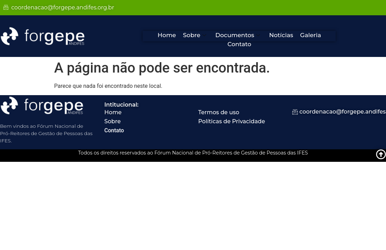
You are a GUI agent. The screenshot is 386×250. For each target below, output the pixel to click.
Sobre (194, 35)
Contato (239, 44)
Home (167, 35)
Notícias (281, 35)
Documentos (237, 35)
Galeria (310, 35)
